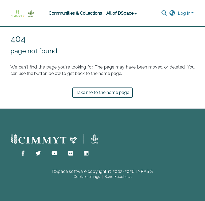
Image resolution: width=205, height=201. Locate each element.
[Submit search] (164, 13)
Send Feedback (118, 177)
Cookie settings (86, 177)
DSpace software (69, 171)
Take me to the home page (102, 92)
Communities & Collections (75, 13)
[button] (172, 13)
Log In (184, 13)
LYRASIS (144, 171)
